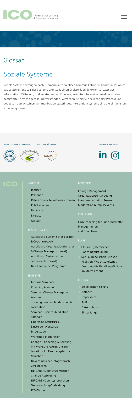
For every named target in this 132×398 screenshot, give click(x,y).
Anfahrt (87, 292)
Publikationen (40, 205)
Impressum (89, 297)
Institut (33, 183)
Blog (81, 240)
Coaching (85, 214)
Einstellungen (90, 312)
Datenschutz (90, 307)
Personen (37, 195)
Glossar (36, 221)
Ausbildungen (38, 230)
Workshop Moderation (45, 337)
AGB (84, 302)
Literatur (37, 216)
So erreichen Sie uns (95, 287)
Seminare (34, 276)
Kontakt (84, 280)
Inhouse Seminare (42, 282)
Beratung (85, 183)
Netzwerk (37, 210)
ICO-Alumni (38, 390)
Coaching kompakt (43, 287)
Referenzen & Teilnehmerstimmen (53, 200)
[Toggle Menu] (124, 17)
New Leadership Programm (48, 266)
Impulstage (38, 332)
